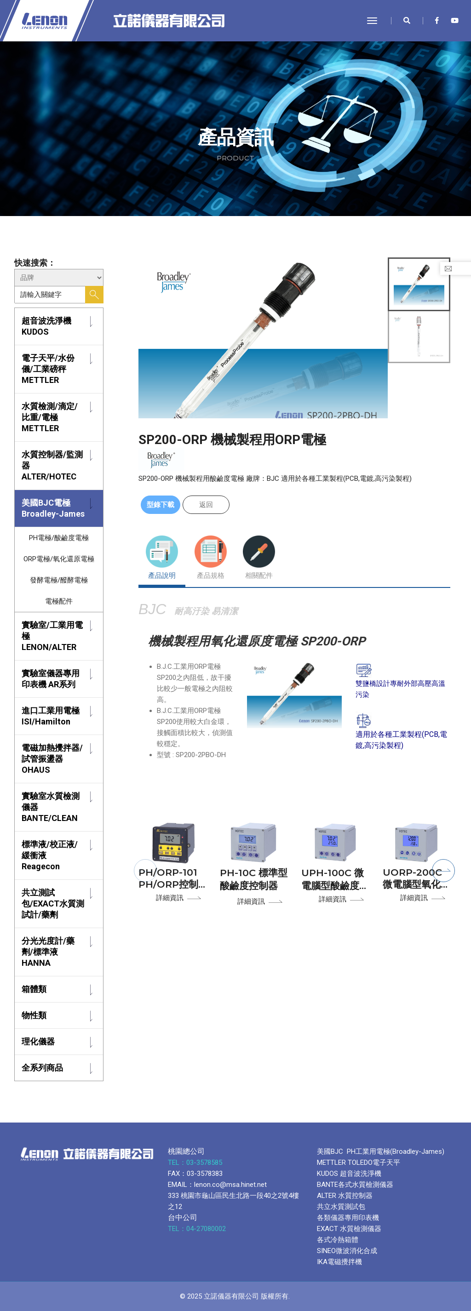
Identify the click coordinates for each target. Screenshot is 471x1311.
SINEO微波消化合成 (347, 1251)
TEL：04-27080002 (198, 1229)
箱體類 (34, 989)
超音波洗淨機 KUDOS (46, 326)
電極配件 (59, 601)
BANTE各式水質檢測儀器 (355, 1184)
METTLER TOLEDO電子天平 (358, 1162)
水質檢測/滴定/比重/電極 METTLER (50, 417)
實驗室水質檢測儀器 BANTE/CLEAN (51, 807)
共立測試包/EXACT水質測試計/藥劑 (53, 903)
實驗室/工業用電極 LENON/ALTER (52, 636)
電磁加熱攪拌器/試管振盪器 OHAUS (52, 759)
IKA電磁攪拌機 (339, 1262)
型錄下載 (160, 505)
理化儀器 (38, 1041)
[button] (145, 870)
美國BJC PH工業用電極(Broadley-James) (380, 1151)
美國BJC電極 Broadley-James (53, 508)
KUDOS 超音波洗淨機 (349, 1173)
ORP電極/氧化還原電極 (58, 559)
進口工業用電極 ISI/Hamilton (51, 716)
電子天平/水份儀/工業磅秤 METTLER (48, 369)
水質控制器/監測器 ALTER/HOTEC (52, 465)
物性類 (34, 1015)
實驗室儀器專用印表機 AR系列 (51, 678)
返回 (206, 505)
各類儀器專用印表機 (348, 1218)
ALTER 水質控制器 (345, 1195)
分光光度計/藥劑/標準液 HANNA (48, 952)
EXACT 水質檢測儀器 (349, 1229)
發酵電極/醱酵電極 (59, 580)
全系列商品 (42, 1067)
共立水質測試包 (341, 1207)
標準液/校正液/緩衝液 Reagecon (50, 855)
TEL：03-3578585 (196, 1162)
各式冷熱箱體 (337, 1240)
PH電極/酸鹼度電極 (59, 538)
